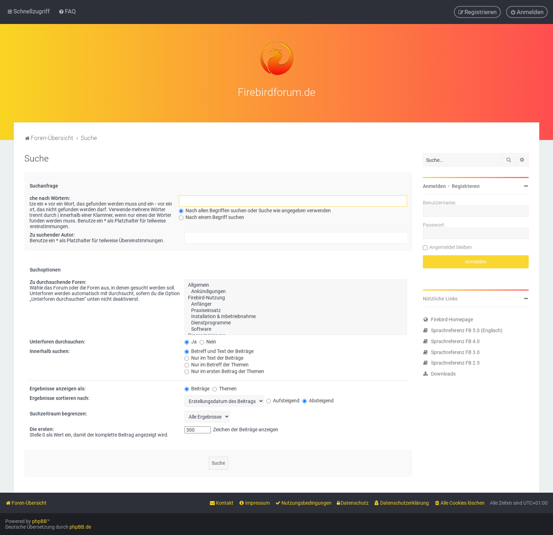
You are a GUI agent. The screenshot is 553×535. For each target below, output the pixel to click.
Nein (208, 340)
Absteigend (318, 399)
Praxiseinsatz (295, 309)
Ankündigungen (295, 290)
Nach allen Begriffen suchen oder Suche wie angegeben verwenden (255, 209)
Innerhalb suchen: (50, 350)
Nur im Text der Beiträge (213, 356)
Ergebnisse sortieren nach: (60, 397)
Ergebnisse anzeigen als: (58, 387)
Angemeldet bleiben (450, 246)
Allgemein (295, 284)
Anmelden (434, 185)
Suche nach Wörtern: (47, 197)
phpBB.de (80, 527)
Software (295, 328)
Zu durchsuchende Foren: (58, 281)
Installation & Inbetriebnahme (295, 315)
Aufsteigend (282, 399)
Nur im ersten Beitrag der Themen (224, 370)
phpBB (39, 521)
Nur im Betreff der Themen (216, 363)
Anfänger (295, 303)
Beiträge (196, 387)
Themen (224, 387)
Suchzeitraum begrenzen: (58, 412)
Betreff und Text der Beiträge (219, 350)
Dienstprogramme (295, 321)
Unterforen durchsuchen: (57, 340)
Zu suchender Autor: (52, 233)
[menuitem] (67, 11)
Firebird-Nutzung (295, 296)
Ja (190, 340)
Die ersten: (42, 428)
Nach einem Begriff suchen (211, 216)
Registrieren (466, 185)
